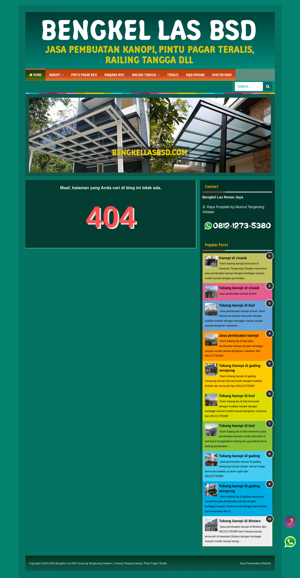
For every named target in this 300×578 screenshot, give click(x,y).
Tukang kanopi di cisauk (239, 288)
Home (35, 74)
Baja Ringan (195, 74)
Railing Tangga (144, 74)
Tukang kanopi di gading (239, 456)
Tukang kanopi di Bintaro (240, 521)
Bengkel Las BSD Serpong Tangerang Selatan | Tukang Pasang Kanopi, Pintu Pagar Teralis (111, 563)
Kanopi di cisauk (233, 258)
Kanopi (54, 74)
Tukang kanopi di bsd (237, 305)
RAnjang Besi (114, 74)
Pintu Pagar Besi (84, 74)
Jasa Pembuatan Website (255, 563)
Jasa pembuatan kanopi (239, 335)
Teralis (173, 74)
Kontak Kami (222, 74)
